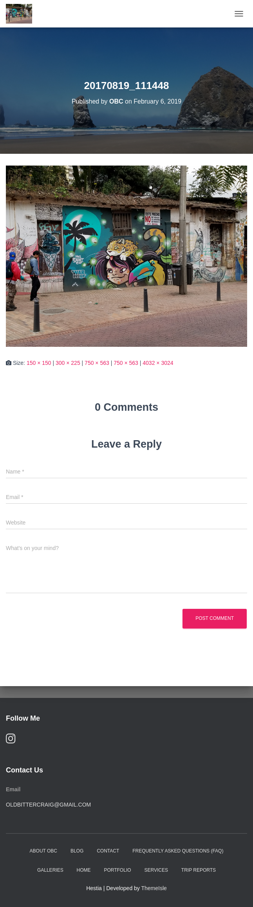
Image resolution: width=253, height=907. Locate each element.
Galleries (50, 870)
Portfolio (117, 870)
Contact (108, 851)
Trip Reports (198, 870)
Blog (76, 851)
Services (156, 870)
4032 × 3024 (158, 363)
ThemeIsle (154, 888)
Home (84, 870)
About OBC (43, 851)
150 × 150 (39, 363)
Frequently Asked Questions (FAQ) (177, 851)
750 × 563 (97, 363)
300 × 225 (68, 363)
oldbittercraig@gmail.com (48, 804)
